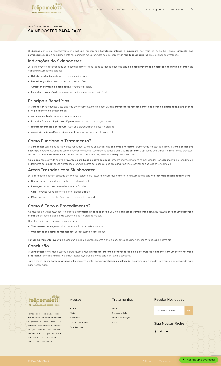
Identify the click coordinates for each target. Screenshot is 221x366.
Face (38, 26)
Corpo (115, 322)
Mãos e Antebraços (121, 317)
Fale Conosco (177, 9)
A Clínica (101, 9)
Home (30, 26)
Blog (134, 9)
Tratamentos (119, 9)
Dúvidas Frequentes (153, 9)
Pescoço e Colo (119, 313)
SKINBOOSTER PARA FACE (53, 26)
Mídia (72, 313)
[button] (198, 360)
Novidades (75, 317)
